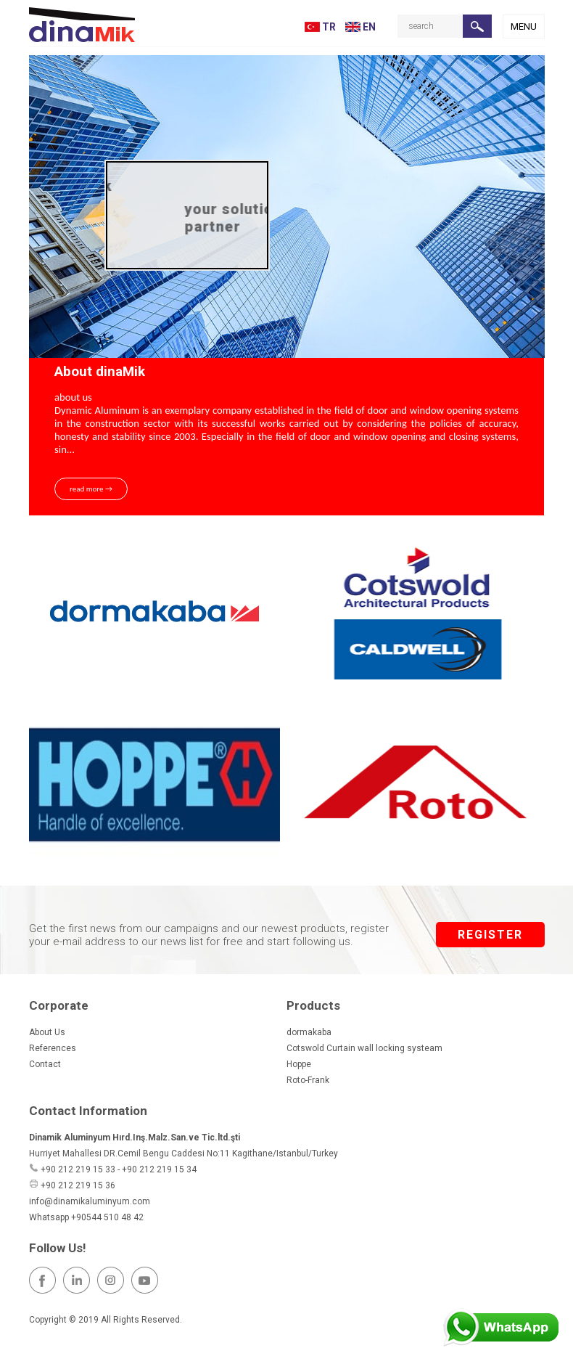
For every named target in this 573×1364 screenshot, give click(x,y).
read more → (91, 489)
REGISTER (490, 935)
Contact (45, 1064)
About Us (47, 1032)
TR (320, 27)
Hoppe (298, 1064)
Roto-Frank (307, 1080)
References (52, 1048)
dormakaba (308, 1032)
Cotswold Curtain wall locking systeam (364, 1048)
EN (360, 27)
